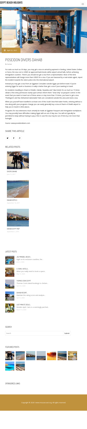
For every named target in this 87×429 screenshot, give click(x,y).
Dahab (9, 64)
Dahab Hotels (12, 200)
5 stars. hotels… (22, 269)
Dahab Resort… (22, 293)
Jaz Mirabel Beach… (23, 257)
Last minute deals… (23, 305)
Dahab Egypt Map (13, 229)
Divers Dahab (12, 171)
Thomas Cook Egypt (23, 281)
